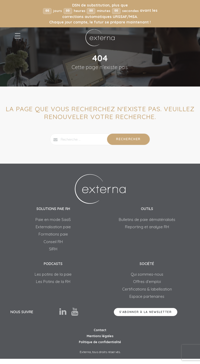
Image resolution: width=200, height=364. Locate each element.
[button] (100, 14)
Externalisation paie (53, 228)
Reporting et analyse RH (147, 228)
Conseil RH (53, 243)
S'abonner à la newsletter (145, 317)
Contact (100, 335)
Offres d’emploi (147, 285)
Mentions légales (100, 341)
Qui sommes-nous (146, 277)
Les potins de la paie (53, 277)
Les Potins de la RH (53, 285)
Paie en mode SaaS (53, 220)
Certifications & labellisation (147, 293)
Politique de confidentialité (100, 347)
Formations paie (53, 235)
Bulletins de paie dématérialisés (147, 220)
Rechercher (128, 139)
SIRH (53, 251)
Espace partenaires (147, 301)
